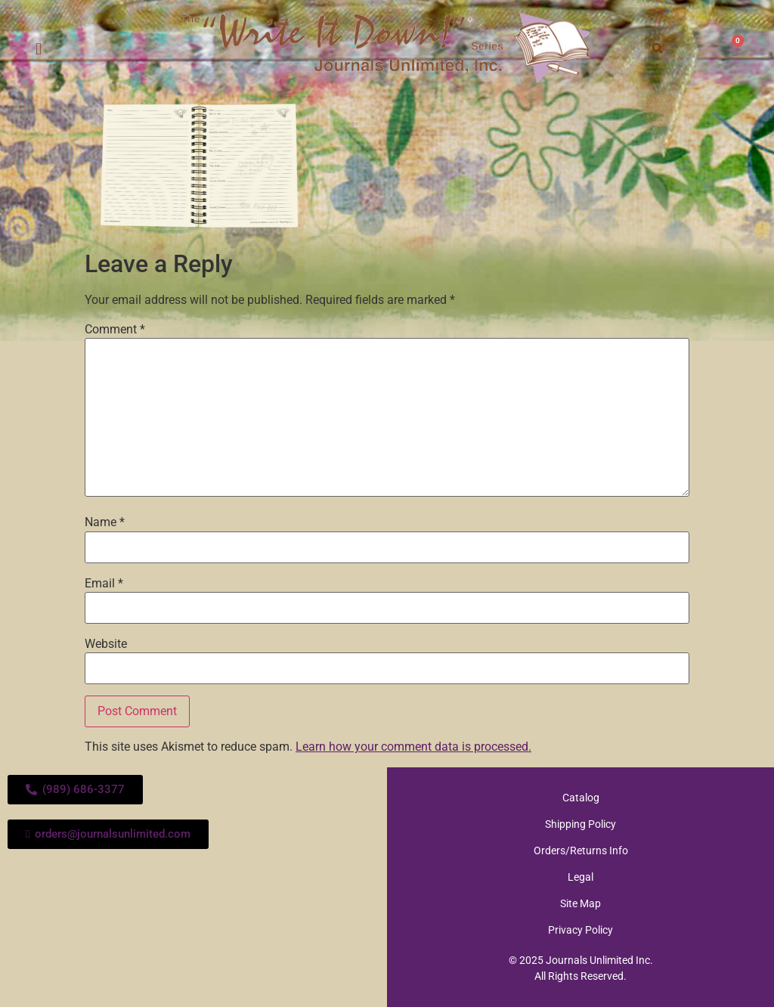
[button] (39, 49)
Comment (115, 330)
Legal (580, 877)
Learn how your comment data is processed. (413, 746)
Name (105, 522)
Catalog (580, 798)
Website (106, 644)
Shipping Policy (580, 824)
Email (104, 584)
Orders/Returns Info (581, 850)
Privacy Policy (580, 930)
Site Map (580, 903)
